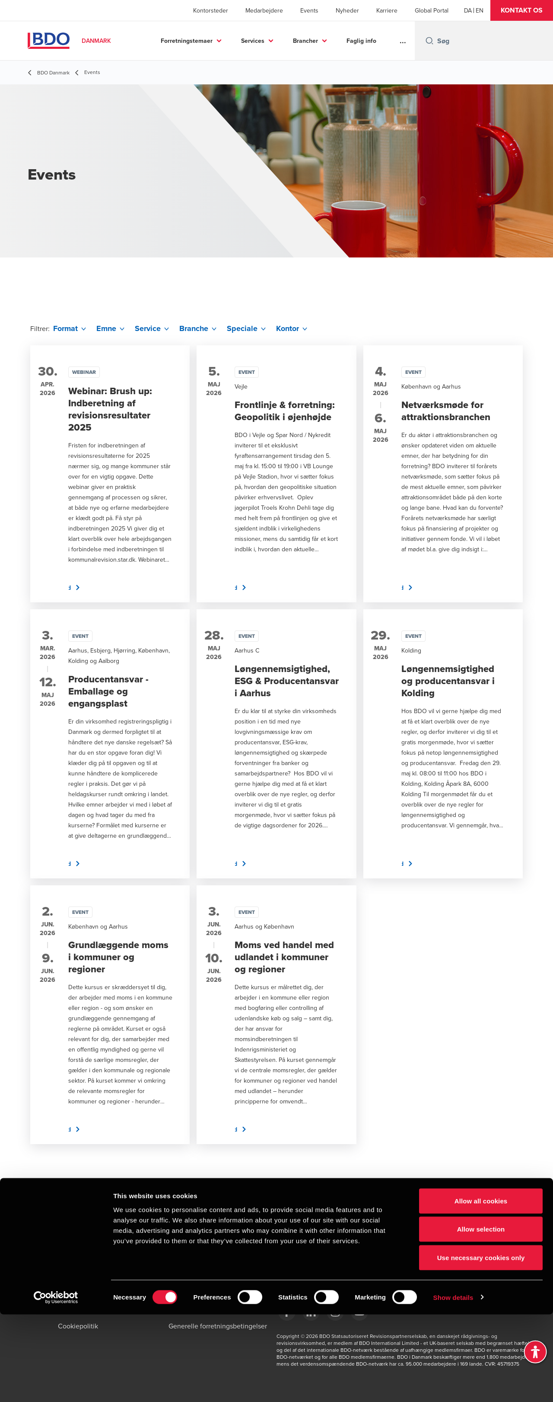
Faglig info (361, 40)
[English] (479, 10)
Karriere (386, 10)
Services (252, 40)
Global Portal (431, 10)
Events (309, 10)
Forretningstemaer (187, 40)
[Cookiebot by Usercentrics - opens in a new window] (56, 1385)
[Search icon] (429, 40)
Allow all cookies (481, 1288)
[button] (521, 10)
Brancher (305, 40)
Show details (453, 1385)
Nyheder (347, 10)
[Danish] (468, 10)
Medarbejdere (264, 10)
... (403, 40)
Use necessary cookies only (481, 1345)
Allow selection (481, 1317)
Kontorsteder (210, 10)
